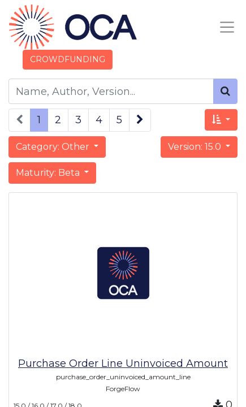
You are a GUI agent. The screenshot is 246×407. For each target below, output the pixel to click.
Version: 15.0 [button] (195, 146)
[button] (221, 120)
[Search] (225, 91)
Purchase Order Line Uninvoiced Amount (123, 363)
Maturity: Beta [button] (49, 172)
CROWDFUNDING (67, 59)
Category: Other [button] (54, 146)
